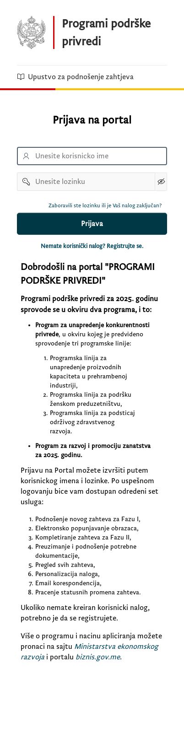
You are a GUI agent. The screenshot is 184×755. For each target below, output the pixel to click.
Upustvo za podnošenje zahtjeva (75, 77)
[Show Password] (161, 182)
